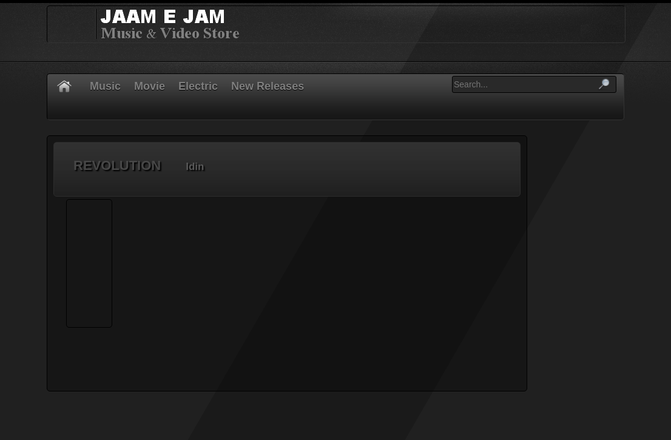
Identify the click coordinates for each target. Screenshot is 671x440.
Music (105, 86)
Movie (149, 86)
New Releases (267, 86)
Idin (195, 166)
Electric (198, 86)
